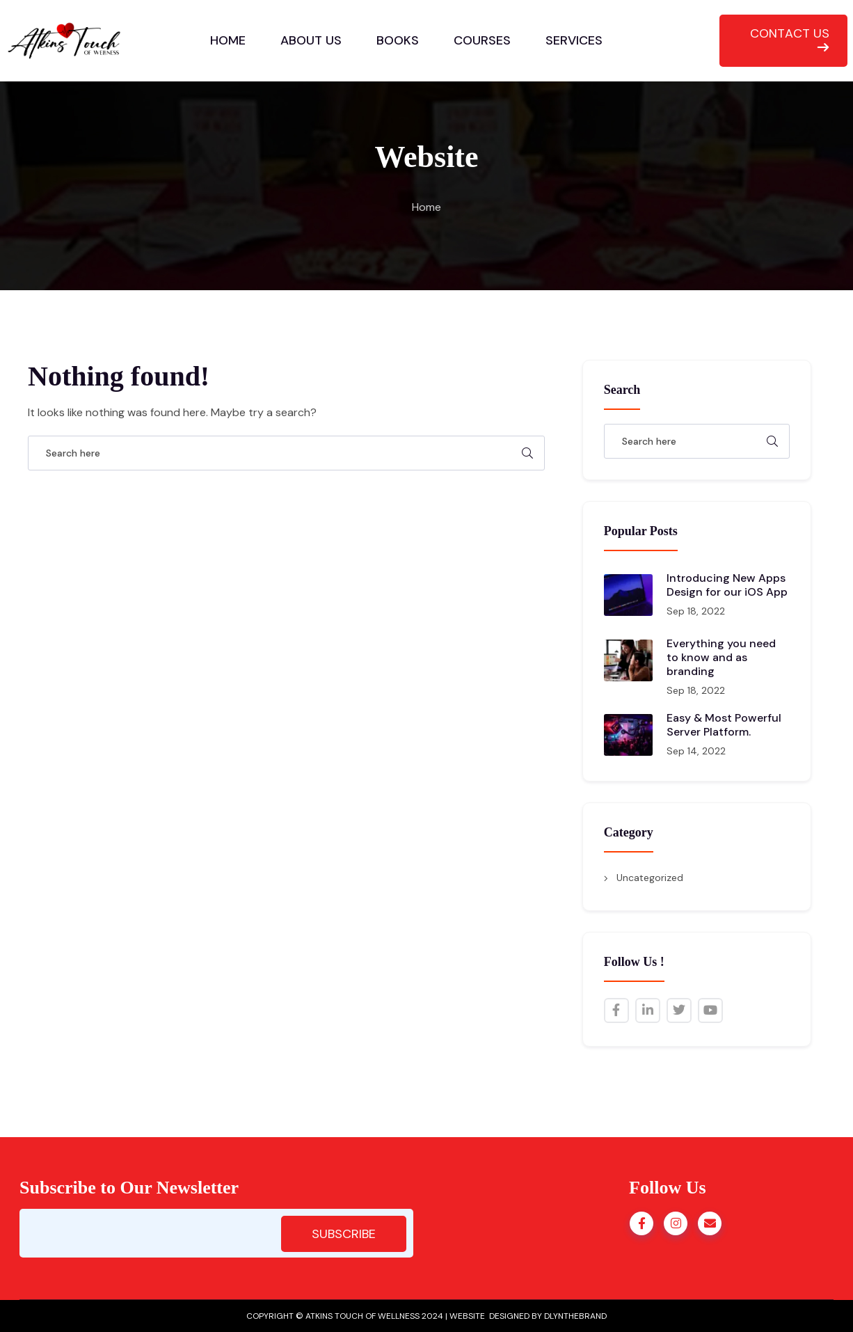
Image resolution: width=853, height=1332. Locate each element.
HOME (228, 40)
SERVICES (574, 40)
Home (426, 207)
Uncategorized (649, 877)
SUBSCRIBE (344, 1234)
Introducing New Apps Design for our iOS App (727, 585)
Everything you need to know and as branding (721, 657)
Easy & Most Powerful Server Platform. (724, 725)
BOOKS (397, 40)
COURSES (482, 40)
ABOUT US (311, 40)
